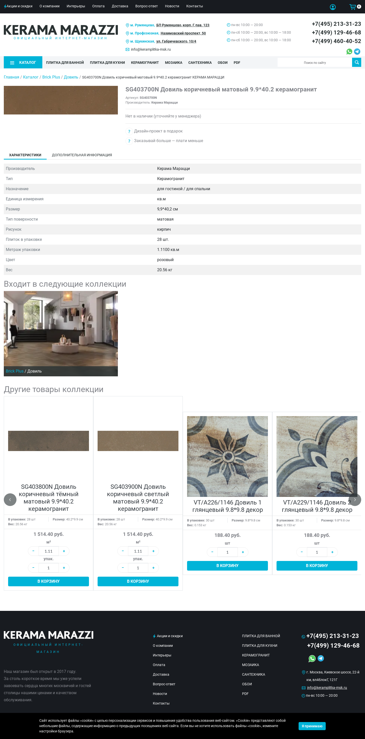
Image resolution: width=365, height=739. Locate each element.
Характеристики (25, 155)
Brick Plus (51, 77)
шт (227, 543)
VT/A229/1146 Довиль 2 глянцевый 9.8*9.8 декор (317, 506)
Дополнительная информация (82, 155)
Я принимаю (312, 726)
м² (48, 542)
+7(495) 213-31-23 (336, 24)
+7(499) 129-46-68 (336, 32)
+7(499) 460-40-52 (336, 41)
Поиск (357, 62)
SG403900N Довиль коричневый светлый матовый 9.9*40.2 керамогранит (138, 497)
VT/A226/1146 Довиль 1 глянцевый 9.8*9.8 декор (227, 506)
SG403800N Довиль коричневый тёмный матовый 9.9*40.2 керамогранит (49, 497)
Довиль (71, 77)
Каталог (31, 77)
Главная (11, 77)
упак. (49, 558)
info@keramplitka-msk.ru (151, 49)
